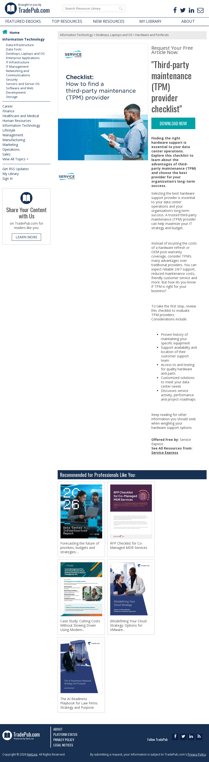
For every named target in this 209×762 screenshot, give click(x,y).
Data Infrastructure (20, 45)
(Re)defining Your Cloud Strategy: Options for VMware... (128, 625)
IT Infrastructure (17, 62)
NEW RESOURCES (108, 21)
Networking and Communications (18, 73)
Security (12, 79)
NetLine (32, 754)
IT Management (17, 66)
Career (7, 106)
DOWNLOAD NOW (173, 123)
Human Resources (16, 120)
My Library (10, 173)
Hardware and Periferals (152, 35)
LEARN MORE (26, 237)
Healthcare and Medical (20, 116)
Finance (8, 111)
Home (15, 32)
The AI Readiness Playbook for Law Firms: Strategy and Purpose (79, 703)
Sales (6, 154)
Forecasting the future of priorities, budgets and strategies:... (79, 547)
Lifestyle (8, 130)
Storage (12, 97)
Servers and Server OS (23, 84)
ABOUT (188, 21)
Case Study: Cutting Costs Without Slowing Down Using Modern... (80, 625)
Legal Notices (63, 744)
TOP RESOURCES (67, 21)
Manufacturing (13, 140)
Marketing (10, 144)
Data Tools (14, 49)
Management (12, 135)
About (57, 729)
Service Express (164, 452)
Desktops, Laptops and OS (25, 53)
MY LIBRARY (150, 21)
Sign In (7, 178)
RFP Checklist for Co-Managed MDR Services (128, 545)
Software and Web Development (19, 90)
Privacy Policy (63, 739)
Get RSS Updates (15, 169)
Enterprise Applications (23, 58)
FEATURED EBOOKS (23, 21)
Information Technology (23, 39)
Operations (11, 149)
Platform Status (65, 734)
